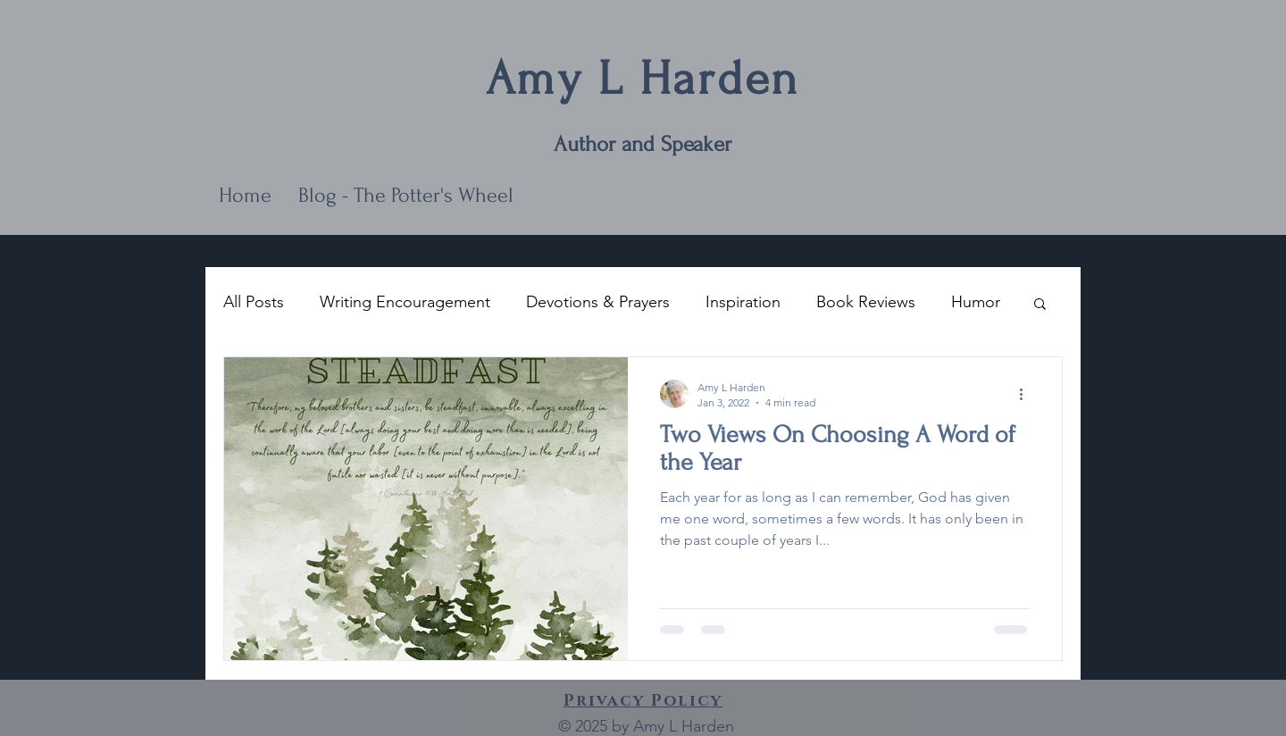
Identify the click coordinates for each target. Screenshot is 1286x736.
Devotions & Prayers (598, 302)
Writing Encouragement (405, 302)
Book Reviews (865, 302)
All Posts (253, 302)
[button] (1039, 305)
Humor (975, 302)
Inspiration (743, 302)
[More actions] (1027, 394)
